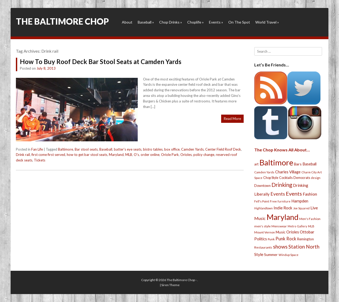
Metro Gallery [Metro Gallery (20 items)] (297, 226)
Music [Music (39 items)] (281, 232)
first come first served (48, 154)
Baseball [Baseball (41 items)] (309, 164)
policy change (203, 154)
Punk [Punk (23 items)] (271, 239)
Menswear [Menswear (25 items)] (279, 226)
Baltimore (65, 149)
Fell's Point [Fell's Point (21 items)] (261, 201)
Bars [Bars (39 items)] (298, 164)
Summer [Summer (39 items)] (271, 254)
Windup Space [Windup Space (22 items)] (288, 254)
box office (172, 149)
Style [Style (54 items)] (258, 254)
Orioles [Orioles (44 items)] (292, 231)
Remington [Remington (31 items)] (305, 239)
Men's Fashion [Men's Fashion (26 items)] (309, 219)
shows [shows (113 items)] (280, 247)
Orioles (186, 154)
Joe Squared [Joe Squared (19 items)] (301, 208)
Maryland (116, 154)
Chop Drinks (170, 22)
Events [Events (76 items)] (277, 194)
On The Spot (239, 22)
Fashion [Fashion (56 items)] (310, 193)
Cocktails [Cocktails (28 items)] (286, 178)
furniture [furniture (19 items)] (284, 201)
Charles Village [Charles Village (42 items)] (288, 172)
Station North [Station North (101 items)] (303, 247)
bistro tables (153, 149)
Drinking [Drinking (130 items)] (281, 185)
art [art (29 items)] (256, 164)
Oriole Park (170, 154)
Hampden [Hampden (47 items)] (299, 201)
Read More (232, 118)
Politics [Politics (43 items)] (260, 238)
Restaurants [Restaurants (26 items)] (263, 247)
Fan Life (37, 149)
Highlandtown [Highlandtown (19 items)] (263, 208)
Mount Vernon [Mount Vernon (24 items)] (264, 232)
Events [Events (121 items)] (294, 193)
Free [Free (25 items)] (273, 201)
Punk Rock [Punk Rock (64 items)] (285, 238)
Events (216, 22)
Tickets (39, 160)
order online (150, 154)
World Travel (267, 22)
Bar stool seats (86, 149)
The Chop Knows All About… (282, 149)
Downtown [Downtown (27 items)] (262, 186)
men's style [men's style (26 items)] (262, 226)
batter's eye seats (127, 149)
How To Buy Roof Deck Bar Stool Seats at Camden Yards (100, 61)
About (127, 22)
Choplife (195, 22)
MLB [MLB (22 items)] (311, 226)
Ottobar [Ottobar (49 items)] (307, 231)
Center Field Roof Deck (223, 149)
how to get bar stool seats (87, 154)
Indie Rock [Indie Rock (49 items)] (283, 207)
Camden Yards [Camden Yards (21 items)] (264, 172)
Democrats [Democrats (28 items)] (301, 178)
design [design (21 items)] (315, 177)
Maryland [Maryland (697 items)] (282, 217)
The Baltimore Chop (62, 21)
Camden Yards (192, 149)
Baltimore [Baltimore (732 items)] (276, 162)
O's (136, 154)
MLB (128, 154)
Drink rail (23, 154)
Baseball (146, 22)
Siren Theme (170, 285)
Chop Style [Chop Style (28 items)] (270, 178)
